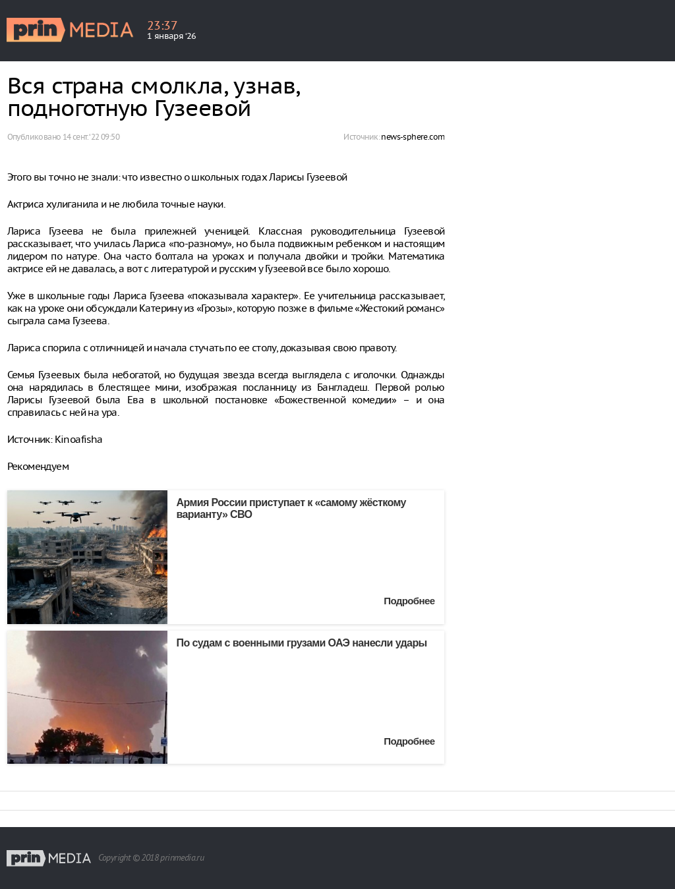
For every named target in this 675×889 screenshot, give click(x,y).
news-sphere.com (412, 137)
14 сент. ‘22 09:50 (91, 137)
